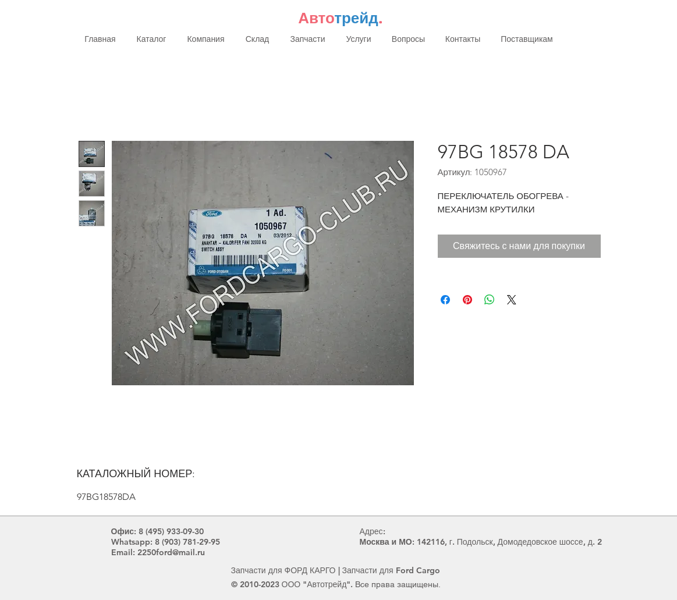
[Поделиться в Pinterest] (467, 300)
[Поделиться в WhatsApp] (490, 300)
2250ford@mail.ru (171, 552)
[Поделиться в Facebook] (445, 300)
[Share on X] (512, 300)
